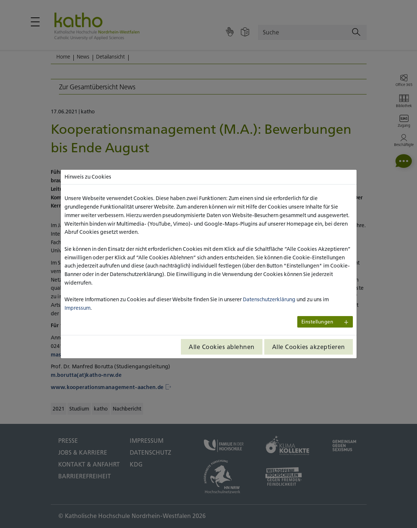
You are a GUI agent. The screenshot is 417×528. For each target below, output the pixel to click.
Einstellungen (317, 322)
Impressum (77, 308)
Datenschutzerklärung (269, 299)
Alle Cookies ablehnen (222, 347)
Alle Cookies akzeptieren (308, 347)
